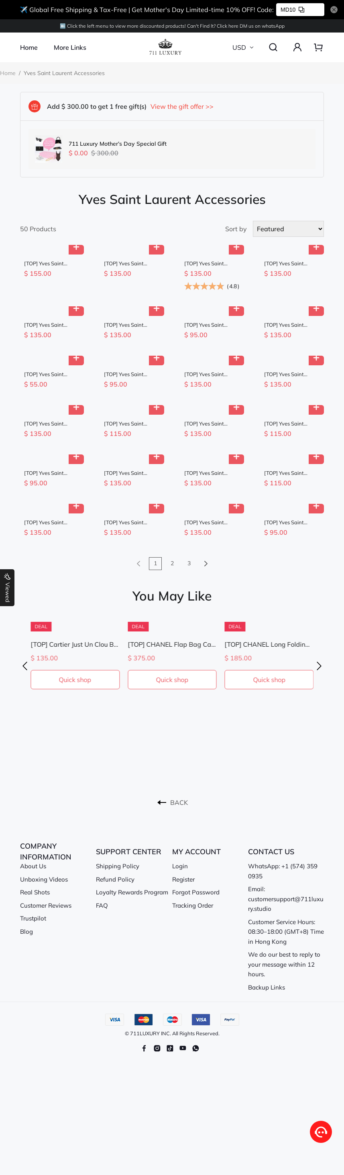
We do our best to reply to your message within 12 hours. (284, 964)
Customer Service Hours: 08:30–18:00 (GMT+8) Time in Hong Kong (286, 931)
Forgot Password (196, 892)
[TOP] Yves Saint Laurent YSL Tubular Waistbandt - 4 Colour (130, 522)
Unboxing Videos (44, 879)
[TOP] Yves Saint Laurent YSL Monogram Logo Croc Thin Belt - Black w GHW (209, 263)
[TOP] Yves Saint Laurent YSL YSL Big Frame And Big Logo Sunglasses (128, 263)
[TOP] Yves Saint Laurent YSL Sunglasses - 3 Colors (129, 473)
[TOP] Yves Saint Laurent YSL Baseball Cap (129, 374)
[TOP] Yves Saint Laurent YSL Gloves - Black (289, 473)
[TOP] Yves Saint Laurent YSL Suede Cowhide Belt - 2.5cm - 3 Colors (211, 374)
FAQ (102, 905)
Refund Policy (115, 879)
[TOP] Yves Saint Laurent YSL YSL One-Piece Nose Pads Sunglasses (50, 325)
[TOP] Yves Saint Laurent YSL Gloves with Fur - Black (287, 423)
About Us (33, 866)
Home (29, 47)
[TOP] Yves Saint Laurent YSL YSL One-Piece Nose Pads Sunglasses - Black (211, 522)
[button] (25, 666)
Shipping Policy (117, 866)
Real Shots (35, 892)
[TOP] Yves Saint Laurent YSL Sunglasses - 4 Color (48, 263)
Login (180, 866)
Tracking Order (192, 905)
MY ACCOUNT (196, 851)
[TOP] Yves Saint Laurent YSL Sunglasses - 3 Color (48, 423)
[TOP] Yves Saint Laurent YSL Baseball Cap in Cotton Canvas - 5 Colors (210, 325)
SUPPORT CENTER (128, 851)
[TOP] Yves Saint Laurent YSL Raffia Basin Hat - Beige (126, 423)
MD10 (292, 9)
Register (183, 879)
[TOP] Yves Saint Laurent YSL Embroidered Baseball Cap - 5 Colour (50, 473)
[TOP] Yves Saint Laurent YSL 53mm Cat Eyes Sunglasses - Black (292, 374)
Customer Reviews (45, 905)
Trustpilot (33, 918)
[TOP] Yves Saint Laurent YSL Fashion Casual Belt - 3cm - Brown (128, 325)
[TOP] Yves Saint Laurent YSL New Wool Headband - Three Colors (291, 522)
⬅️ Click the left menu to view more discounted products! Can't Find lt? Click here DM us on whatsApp (172, 26)
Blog (26, 931)
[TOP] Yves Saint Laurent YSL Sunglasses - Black (286, 325)
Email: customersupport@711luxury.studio (286, 898)
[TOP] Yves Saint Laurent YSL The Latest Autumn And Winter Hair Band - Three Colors (47, 374)
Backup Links (266, 987)
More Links (70, 47)
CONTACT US (271, 851)
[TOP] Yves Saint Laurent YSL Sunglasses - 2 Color (288, 263)
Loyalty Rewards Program (132, 892)
